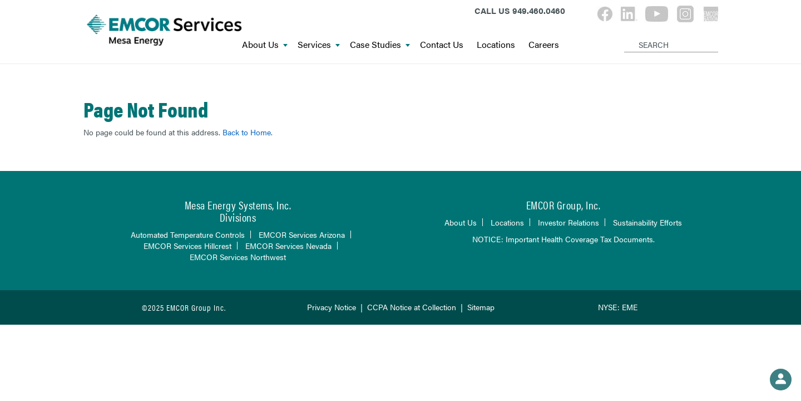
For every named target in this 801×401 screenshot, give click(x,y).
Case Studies (380, 45)
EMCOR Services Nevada (288, 245)
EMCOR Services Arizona (302, 234)
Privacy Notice (331, 306)
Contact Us (441, 45)
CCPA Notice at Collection (411, 306)
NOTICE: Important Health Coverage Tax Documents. (563, 238)
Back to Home (246, 132)
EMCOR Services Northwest (238, 256)
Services (319, 45)
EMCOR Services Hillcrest (187, 245)
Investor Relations (568, 222)
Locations (496, 45)
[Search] (626, 35)
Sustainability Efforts (647, 222)
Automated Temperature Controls (188, 234)
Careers (543, 45)
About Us (265, 45)
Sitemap (481, 306)
